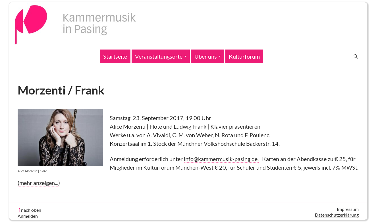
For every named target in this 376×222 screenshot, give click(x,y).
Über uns (205, 56)
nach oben (31, 210)
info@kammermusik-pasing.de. (221, 158)
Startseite (115, 56)
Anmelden (28, 216)
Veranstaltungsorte (158, 56)
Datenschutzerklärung (337, 214)
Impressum (348, 209)
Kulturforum (244, 56)
